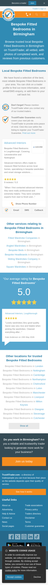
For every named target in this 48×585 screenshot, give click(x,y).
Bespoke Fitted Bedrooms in (24, 366)
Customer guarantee (34, 526)
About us (6, 505)
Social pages (8, 526)
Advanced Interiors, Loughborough (21, 313)
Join (31, 3)
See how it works (24, 492)
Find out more (28, 133)
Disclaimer (30, 518)
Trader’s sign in (39, 9)
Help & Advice (8, 514)
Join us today (24, 461)
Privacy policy (31, 509)
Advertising (7, 509)
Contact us (7, 518)
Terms (28, 522)
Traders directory (33, 514)
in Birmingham (23, 245)
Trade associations (34, 505)
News (4, 522)
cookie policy (11, 570)
